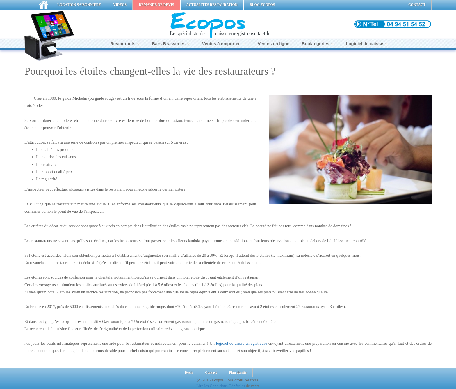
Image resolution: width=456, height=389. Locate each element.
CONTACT (416, 5)
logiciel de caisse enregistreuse (241, 343)
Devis (189, 372)
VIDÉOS (120, 5)
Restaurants (125, 43)
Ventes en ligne (273, 43)
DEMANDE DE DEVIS (156, 5)
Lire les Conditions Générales (220, 386)
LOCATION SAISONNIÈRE (79, 5)
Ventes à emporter (223, 43)
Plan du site (238, 372)
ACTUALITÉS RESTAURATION (212, 5)
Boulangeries (318, 43)
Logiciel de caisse (366, 43)
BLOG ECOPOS (262, 5)
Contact (211, 372)
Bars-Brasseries (171, 43)
